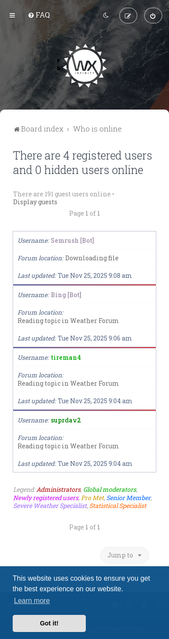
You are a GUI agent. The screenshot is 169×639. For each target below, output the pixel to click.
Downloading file (92, 258)
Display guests (35, 202)
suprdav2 (66, 420)
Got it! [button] (49, 623)
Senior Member (128, 497)
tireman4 (66, 357)
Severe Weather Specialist (50, 505)
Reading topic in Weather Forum (68, 320)
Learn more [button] (32, 600)
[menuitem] (38, 14)
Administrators (58, 489)
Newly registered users (45, 497)
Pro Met (92, 497)
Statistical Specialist (117, 505)
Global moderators (109, 489)
